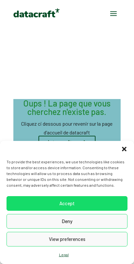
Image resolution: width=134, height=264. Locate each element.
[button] (124, 149)
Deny (67, 221)
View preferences (67, 239)
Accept (67, 203)
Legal (64, 254)
